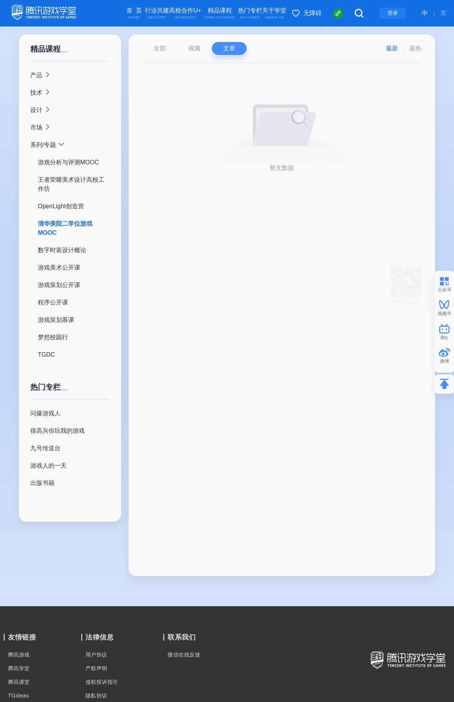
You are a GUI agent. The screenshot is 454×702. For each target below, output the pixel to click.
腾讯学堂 (19, 668)
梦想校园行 (53, 337)
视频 (194, 48)
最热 (415, 48)
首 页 (134, 13)
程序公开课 (53, 302)
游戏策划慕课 (56, 320)
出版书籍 (42, 483)
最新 (392, 48)
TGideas (18, 696)
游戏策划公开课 (59, 285)
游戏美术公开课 (59, 267)
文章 (229, 48)
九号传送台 (45, 448)
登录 (392, 13)
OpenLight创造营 (61, 206)
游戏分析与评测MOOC (68, 162)
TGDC (46, 354)
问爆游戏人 (45, 413)
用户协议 (96, 655)
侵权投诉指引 (102, 682)
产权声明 (96, 668)
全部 (160, 48)
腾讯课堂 (19, 682)
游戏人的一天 (48, 465)
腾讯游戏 (19, 655)
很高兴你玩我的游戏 (57, 430)
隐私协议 (96, 696)
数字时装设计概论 (62, 250)
